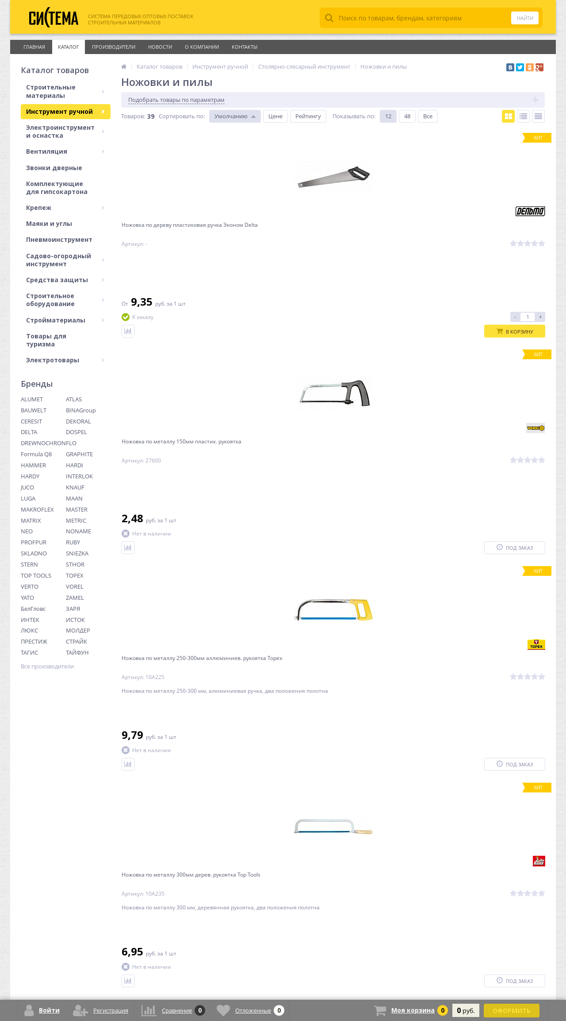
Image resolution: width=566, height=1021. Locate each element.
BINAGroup (81, 410)
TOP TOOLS (36, 575)
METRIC (76, 520)
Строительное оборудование (65, 299)
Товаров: (133, 116)
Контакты (244, 46)
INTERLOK (79, 476)
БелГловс (33, 609)
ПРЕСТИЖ (34, 641)
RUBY (73, 542)
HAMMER (33, 465)
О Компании (202, 46)
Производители (113, 46)
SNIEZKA (77, 553)
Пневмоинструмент (59, 239)
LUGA (28, 498)
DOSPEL (76, 432)
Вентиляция (65, 151)
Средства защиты (65, 280)
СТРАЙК (76, 641)
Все (427, 116)
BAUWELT (33, 410)
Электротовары (65, 360)
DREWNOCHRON (43, 443)
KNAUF (75, 487)
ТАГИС (29, 652)
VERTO (29, 586)
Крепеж (65, 207)
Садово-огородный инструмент (65, 260)
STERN (29, 564)
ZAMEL (75, 598)
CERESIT (31, 421)
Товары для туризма (46, 340)
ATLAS (74, 399)
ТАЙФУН (77, 652)
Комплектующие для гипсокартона (57, 187)
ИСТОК (75, 620)
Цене (275, 116)
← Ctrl (134, 812)
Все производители (47, 666)
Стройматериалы (65, 320)
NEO (27, 531)
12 (388, 116)
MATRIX (31, 520)
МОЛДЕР (78, 630)
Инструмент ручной (65, 111)
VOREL (75, 586)
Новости (160, 46)
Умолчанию (231, 116)
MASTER (77, 509)
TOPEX (75, 575)
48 (407, 116)
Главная (34, 46)
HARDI (74, 465)
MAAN (74, 498)
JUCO (27, 487)
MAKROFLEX (37, 509)
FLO (71, 443)
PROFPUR (33, 542)
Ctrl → (222, 812)
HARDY (30, 476)
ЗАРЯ (73, 609)
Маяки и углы (49, 223)
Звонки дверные (54, 167)
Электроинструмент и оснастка (65, 131)
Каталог (68, 46)
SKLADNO (34, 553)
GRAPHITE (79, 454)
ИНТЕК (30, 620)
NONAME (78, 531)
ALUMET (32, 399)
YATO (27, 598)
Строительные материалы (65, 91)
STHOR (75, 564)
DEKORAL (78, 421)
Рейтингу (308, 116)
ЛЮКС (29, 630)
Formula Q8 (36, 454)
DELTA (29, 432)
